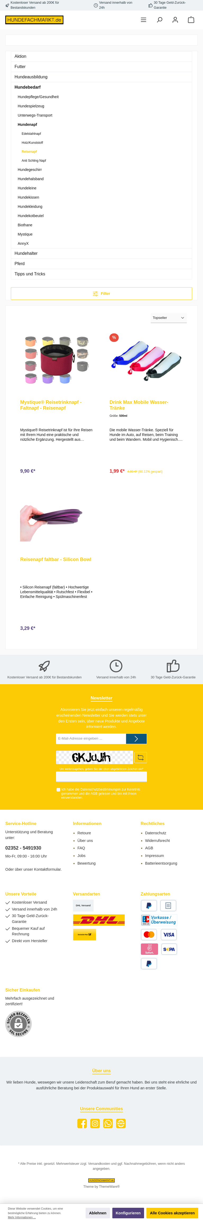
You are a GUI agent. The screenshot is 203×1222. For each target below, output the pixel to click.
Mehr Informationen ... (22, 1217)
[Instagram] (95, 1123)
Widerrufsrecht (157, 840)
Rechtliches (153, 823)
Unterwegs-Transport (35, 115)
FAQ (81, 848)
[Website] (121, 1123)
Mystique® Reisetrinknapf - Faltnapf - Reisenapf (50, 405)
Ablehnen (98, 1213)
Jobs (81, 856)
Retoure (84, 833)
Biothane (25, 225)
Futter (20, 66)
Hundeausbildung (31, 77)
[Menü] (143, 20)
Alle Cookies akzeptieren (172, 1213)
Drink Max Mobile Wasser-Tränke (138, 405)
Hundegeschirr (30, 169)
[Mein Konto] (175, 20)
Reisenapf (29, 152)
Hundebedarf (28, 87)
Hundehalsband (31, 179)
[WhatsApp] (108, 1123)
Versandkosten (99, 1164)
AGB (94, 794)
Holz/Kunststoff (32, 143)
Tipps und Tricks (30, 274)
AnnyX (23, 243)
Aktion (20, 56)
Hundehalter (26, 253)
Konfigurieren (128, 1213)
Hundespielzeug (31, 106)
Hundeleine (27, 188)
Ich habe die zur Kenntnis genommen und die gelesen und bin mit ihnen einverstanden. (100, 793)
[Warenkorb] (191, 20)
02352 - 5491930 (23, 848)
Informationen (87, 823)
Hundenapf (27, 124)
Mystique (25, 234)
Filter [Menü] (101, 293)
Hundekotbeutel (31, 216)
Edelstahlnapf (31, 134)
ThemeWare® (109, 1187)
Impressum (154, 856)
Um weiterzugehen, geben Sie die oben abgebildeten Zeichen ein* (101, 768)
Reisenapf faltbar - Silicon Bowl (55, 559)
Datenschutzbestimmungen (100, 790)
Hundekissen (28, 197)
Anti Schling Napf (34, 160)
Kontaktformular (47, 870)
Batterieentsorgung (161, 863)
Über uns (85, 840)
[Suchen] (159, 20)
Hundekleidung (30, 206)
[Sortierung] (169, 318)
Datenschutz (155, 833)
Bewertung (86, 863)
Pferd (20, 263)
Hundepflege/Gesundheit (38, 97)
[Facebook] (82, 1123)
